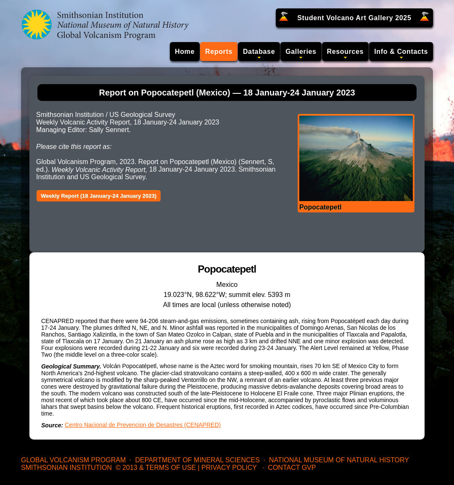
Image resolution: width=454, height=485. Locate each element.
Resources (345, 51)
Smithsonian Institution (66, 467)
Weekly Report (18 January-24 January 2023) (98, 196)
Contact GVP (292, 467)
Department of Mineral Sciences (197, 460)
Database (259, 51)
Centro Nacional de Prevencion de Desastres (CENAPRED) (143, 424)
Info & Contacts (401, 51)
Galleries (300, 51)
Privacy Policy (229, 467)
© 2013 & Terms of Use (156, 467)
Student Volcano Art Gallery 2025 (354, 17)
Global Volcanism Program (73, 460)
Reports (218, 51)
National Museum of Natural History (339, 460)
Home (185, 51)
